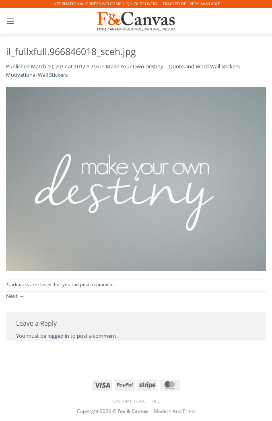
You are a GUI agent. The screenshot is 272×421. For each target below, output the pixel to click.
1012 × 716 (86, 66)
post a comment (97, 285)
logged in (58, 335)
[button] (10, 21)
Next (15, 296)
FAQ (156, 401)
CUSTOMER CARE (129, 401)
